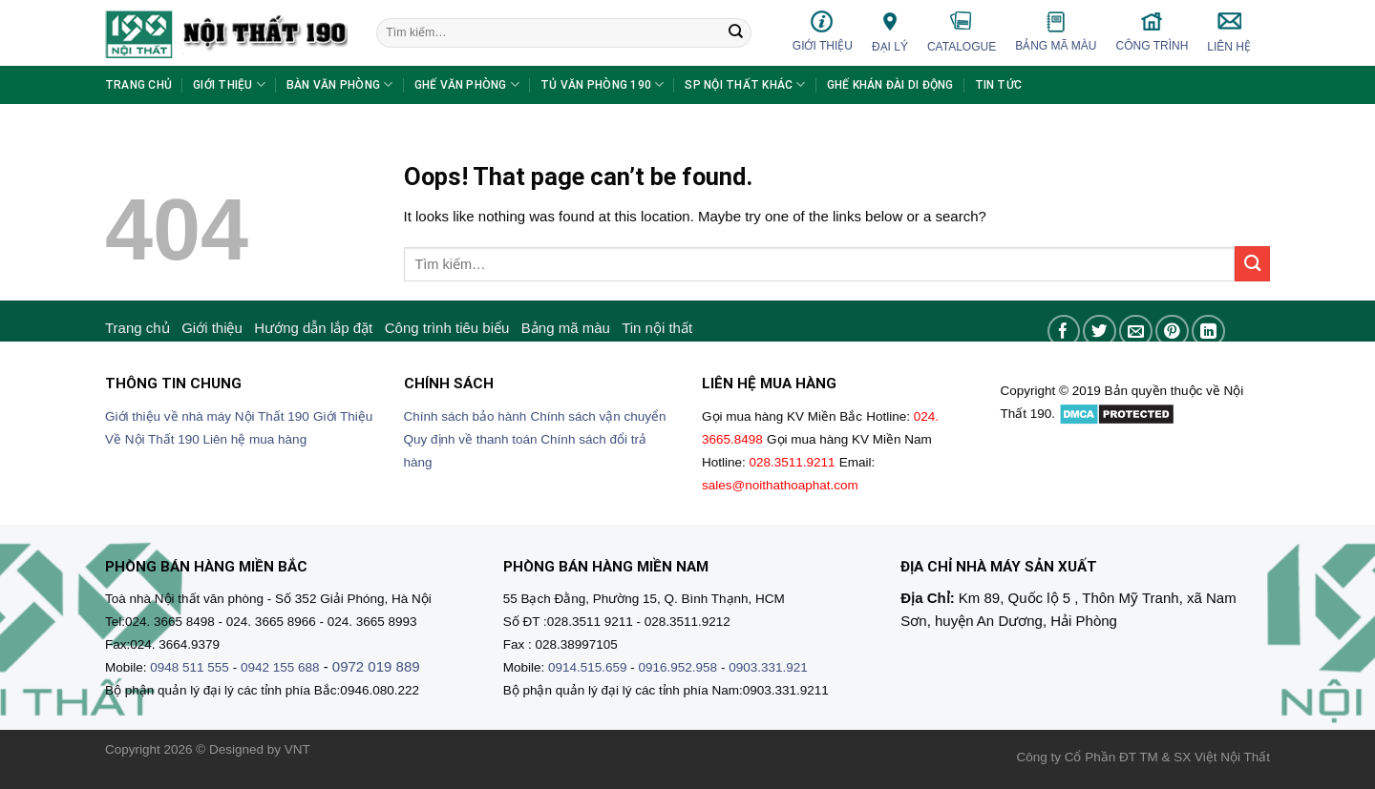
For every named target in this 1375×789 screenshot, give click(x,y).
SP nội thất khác (745, 84)
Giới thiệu (823, 31)
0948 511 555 (189, 667)
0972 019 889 (376, 666)
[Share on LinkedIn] (1208, 331)
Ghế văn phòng (467, 84)
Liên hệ (1229, 31)
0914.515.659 (587, 667)
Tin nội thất (657, 328)
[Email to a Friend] (1136, 331)
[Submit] (735, 33)
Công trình (1152, 31)
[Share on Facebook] (1064, 331)
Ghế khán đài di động (890, 85)
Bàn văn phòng (339, 84)
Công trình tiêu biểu (447, 328)
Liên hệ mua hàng (255, 439)
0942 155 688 (280, 667)
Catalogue (961, 31)
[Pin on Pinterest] (1172, 331)
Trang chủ (138, 85)
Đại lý (890, 31)
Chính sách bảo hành (465, 416)
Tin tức (999, 85)
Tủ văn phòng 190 (602, 84)
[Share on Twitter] (1099, 331)
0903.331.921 (768, 667)
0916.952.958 (678, 667)
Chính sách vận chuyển (598, 416)
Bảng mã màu (1055, 31)
